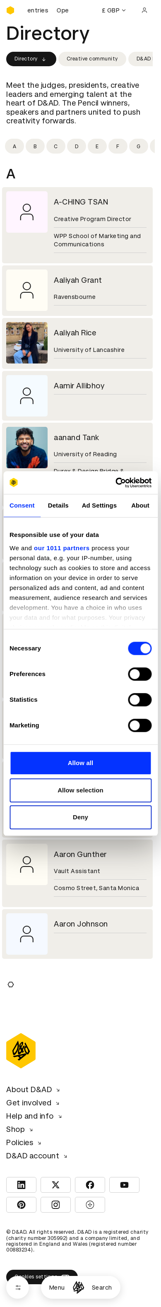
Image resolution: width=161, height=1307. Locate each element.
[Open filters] (17, 1287)
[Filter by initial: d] (76, 146)
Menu (57, 1287)
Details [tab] (58, 505)
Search (102, 1287)
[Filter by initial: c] (56, 146)
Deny (80, 817)
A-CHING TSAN (81, 201)
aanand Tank (76, 437)
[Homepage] (78, 1287)
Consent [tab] (22, 505)
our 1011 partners (61, 547)
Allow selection (80, 790)
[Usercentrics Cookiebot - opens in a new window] (115, 482)
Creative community (92, 59)
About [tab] (140, 505)
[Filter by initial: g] (138, 146)
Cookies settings (42, 1277)
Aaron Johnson (81, 923)
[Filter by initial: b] (35, 146)
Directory (31, 59)
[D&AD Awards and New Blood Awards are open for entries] (47, 10)
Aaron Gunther (80, 854)
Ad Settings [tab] (99, 505)
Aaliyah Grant (78, 280)
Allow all (81, 762)
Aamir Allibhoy (79, 385)
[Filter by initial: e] (97, 146)
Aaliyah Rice (75, 332)
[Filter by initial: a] (14, 146)
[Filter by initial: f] (118, 146)
